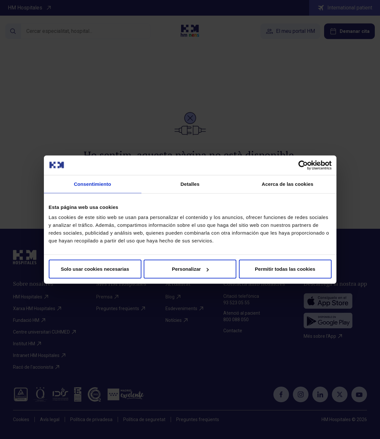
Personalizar (190, 269)
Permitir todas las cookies (285, 269)
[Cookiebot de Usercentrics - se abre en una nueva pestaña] (303, 165)
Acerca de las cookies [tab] (287, 183)
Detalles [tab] (189, 183)
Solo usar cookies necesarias (95, 269)
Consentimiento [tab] (92, 183)
